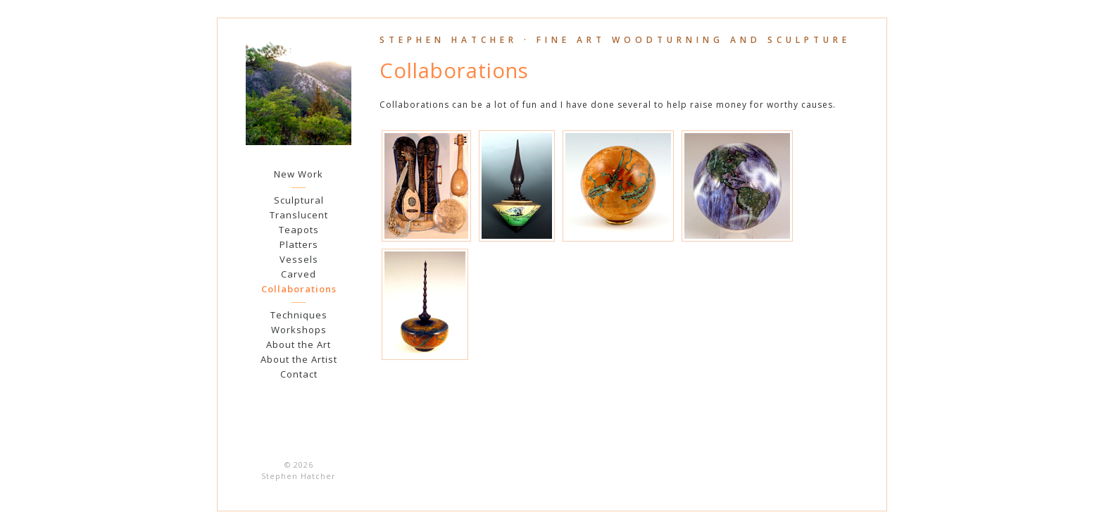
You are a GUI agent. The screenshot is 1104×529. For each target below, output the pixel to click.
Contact (299, 374)
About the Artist (299, 359)
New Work (298, 174)
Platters (299, 244)
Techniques (298, 315)
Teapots (299, 229)
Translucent (299, 215)
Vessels (299, 259)
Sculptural (299, 200)
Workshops (299, 329)
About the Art (298, 344)
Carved (298, 274)
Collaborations (299, 288)
